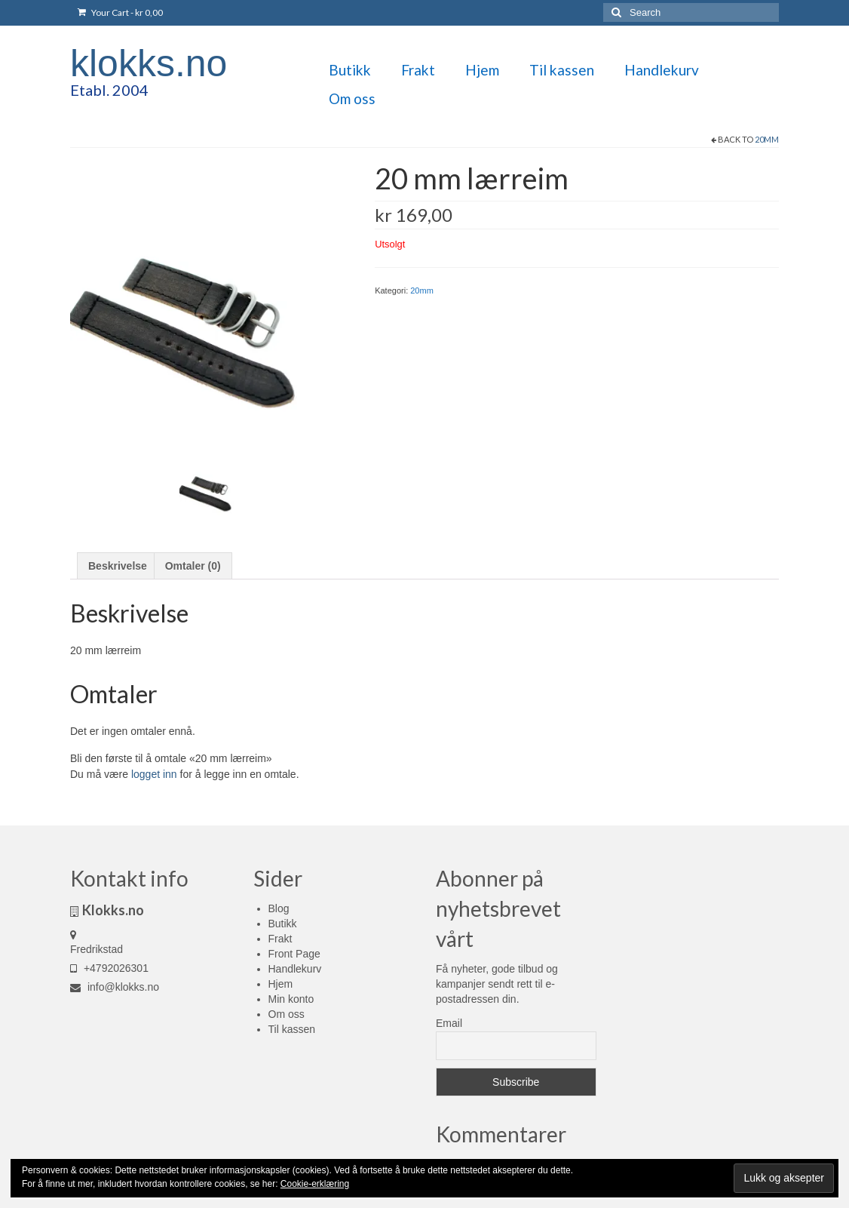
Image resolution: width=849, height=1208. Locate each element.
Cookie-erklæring (314, 1184)
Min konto (291, 999)
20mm (767, 139)
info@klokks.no (114, 987)
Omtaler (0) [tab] (193, 566)
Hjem (280, 984)
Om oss (286, 1014)
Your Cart (120, 12)
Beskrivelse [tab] (117, 566)
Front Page (294, 954)
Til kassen (292, 1029)
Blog (279, 908)
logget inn (154, 774)
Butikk (282, 924)
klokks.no (148, 63)
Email (449, 1023)
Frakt (280, 939)
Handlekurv (295, 969)
